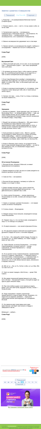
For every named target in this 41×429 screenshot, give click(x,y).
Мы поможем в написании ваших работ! (20, 407)
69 (18, 382)
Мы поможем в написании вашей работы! (14, 370)
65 (5, 382)
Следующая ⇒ (31, 15)
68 (15, 382)
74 (36, 382)
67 (12, 382)
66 (8, 382)
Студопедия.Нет (12, 426)
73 (32, 382)
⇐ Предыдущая (9, 15)
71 (25, 382)
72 (29, 382)
